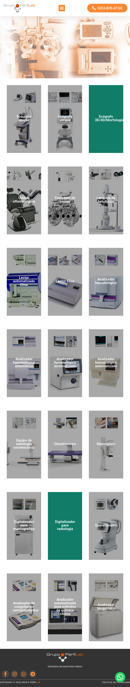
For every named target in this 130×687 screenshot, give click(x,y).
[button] (62, 8)
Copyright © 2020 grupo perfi (20, 682)
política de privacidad (116, 682)
